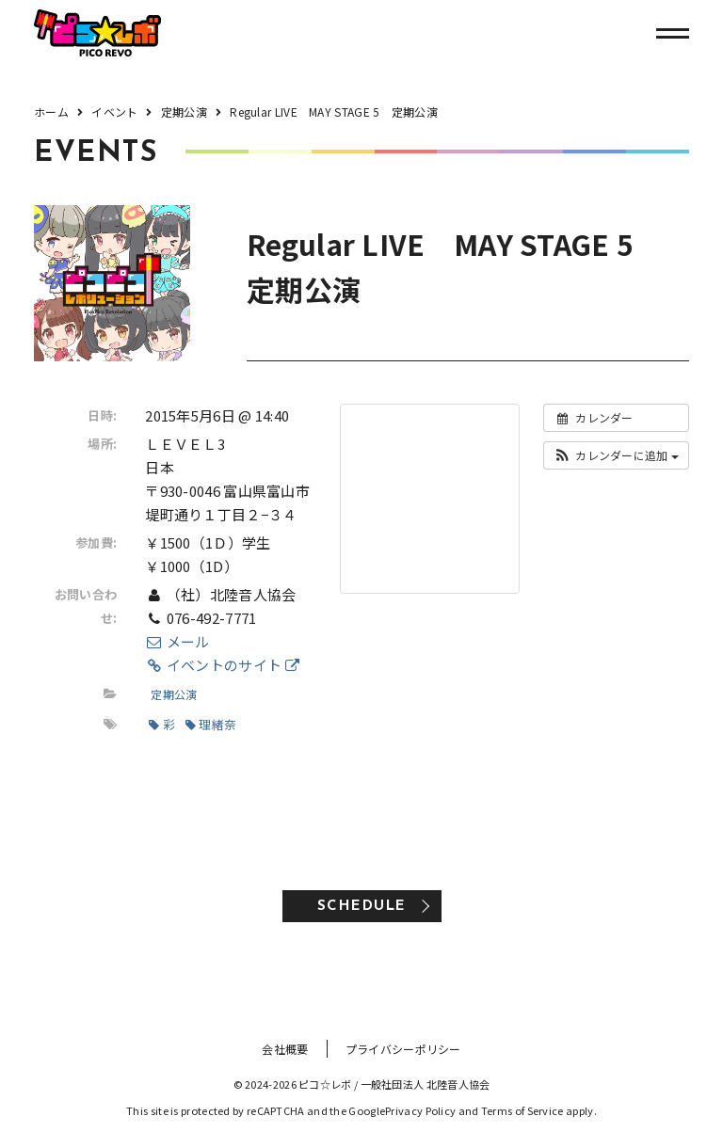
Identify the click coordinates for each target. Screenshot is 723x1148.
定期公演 (174, 694)
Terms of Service (522, 1110)
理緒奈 (210, 724)
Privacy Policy (420, 1110)
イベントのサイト (222, 665)
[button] (616, 455)
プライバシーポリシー (403, 1049)
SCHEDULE (362, 907)
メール (177, 641)
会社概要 (285, 1049)
